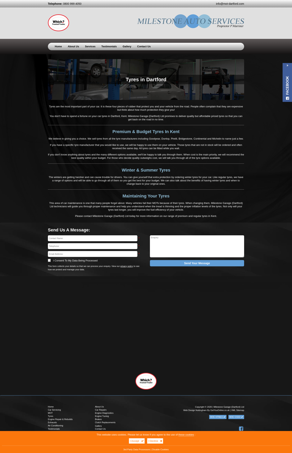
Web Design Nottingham (195, 410)
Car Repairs (101, 410)
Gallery (127, 46)
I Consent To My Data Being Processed (73, 260)
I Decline (155, 440)
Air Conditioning (55, 425)
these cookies (186, 434)
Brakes (98, 419)
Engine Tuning (102, 416)
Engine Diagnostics (104, 413)
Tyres (50, 416)
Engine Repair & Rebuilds (60, 419)
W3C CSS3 (236, 417)
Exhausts (52, 422)
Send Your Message (197, 263)
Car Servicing (54, 410)
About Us (73, 46)
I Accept (136, 440)
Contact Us (144, 46)
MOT (50, 413)
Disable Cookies (160, 449)
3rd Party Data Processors (136, 449)
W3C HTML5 (217, 417)
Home (58, 46)
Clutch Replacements (105, 422)
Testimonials (109, 46)
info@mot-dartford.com (230, 3)
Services (90, 46)
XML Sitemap (237, 410)
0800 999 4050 (64, 3)
